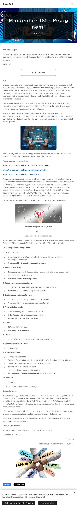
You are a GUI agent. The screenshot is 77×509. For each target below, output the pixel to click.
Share (7, 484)
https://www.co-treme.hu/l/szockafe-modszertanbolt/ (24, 170)
